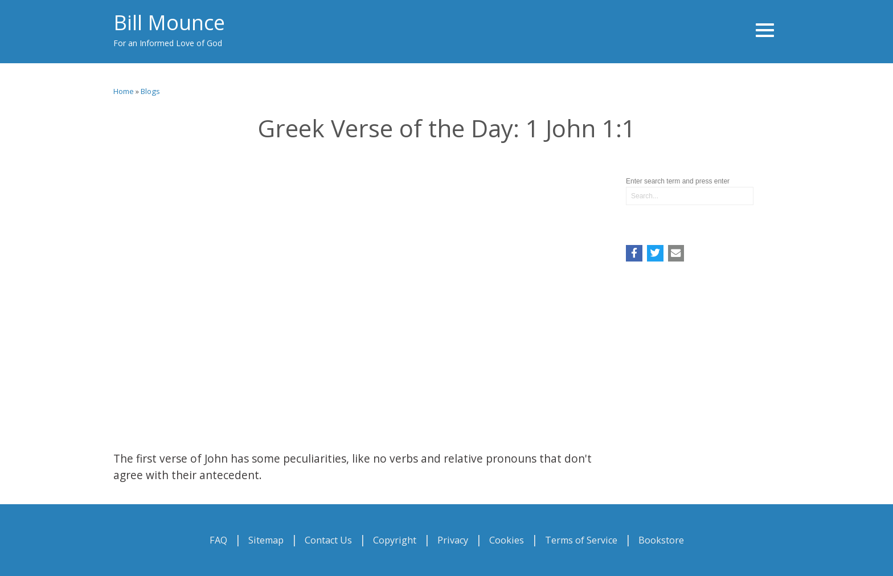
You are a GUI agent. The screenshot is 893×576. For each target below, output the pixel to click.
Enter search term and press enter (678, 181)
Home (123, 91)
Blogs (150, 91)
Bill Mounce (169, 22)
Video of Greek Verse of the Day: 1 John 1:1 (361, 293)
